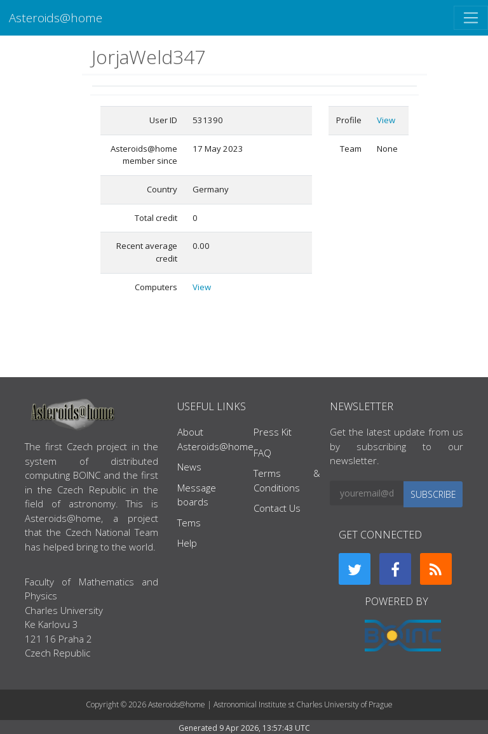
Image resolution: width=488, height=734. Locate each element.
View (202, 287)
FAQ (262, 452)
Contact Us (277, 508)
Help (187, 543)
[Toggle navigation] (471, 18)
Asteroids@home (55, 17)
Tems (189, 522)
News (189, 466)
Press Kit (273, 431)
